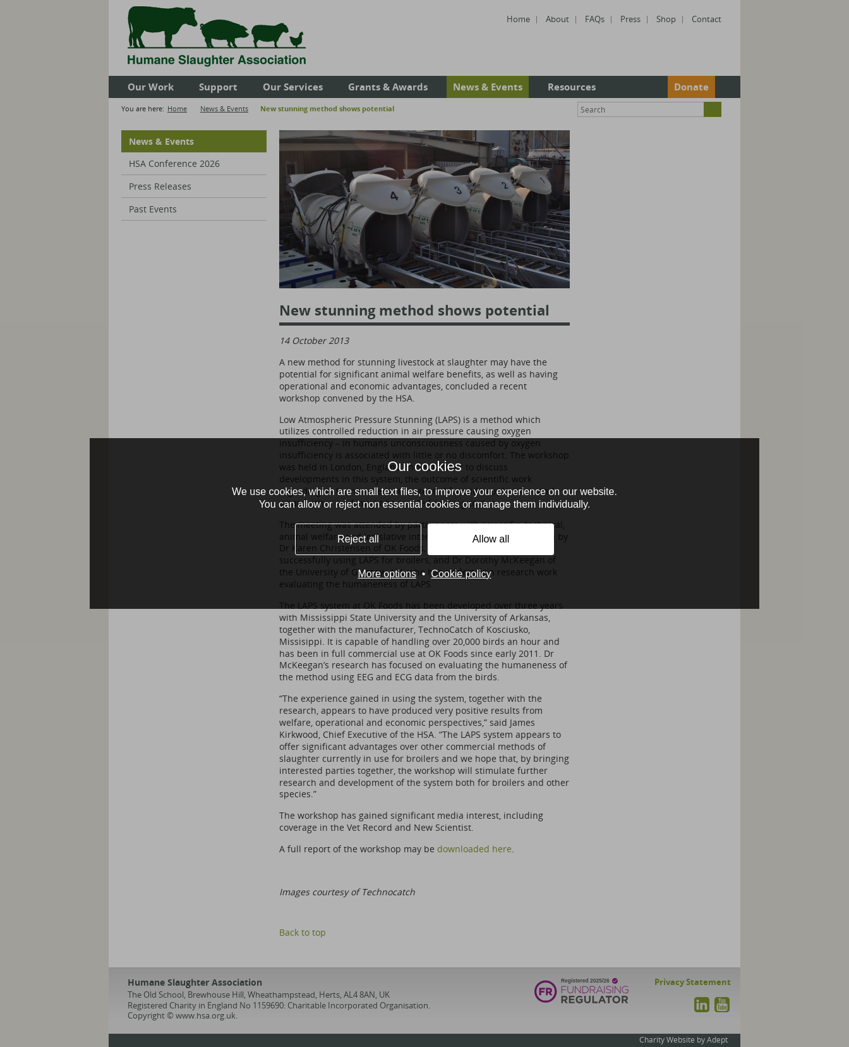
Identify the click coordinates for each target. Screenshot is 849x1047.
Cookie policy (461, 573)
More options (387, 573)
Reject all (358, 539)
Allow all (491, 539)
